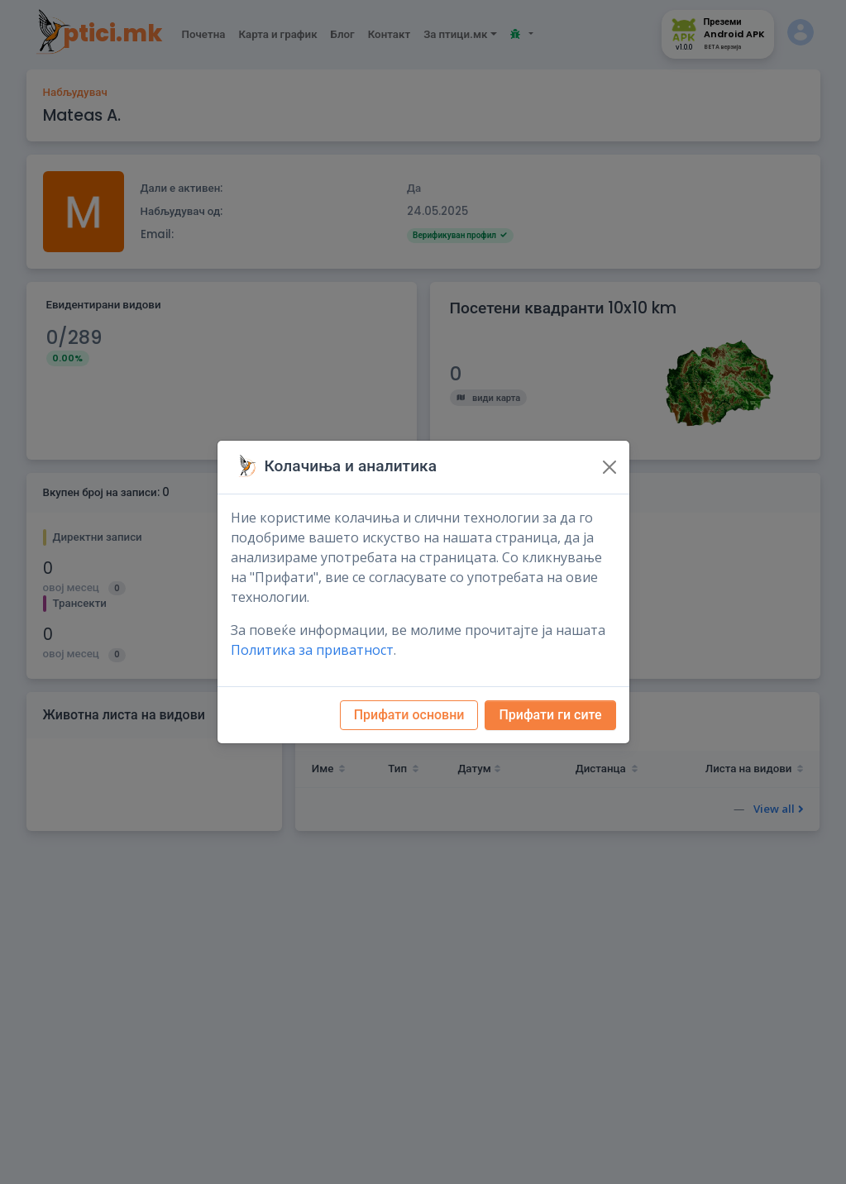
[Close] (609, 467)
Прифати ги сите (550, 714)
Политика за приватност (312, 650)
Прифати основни (409, 714)
